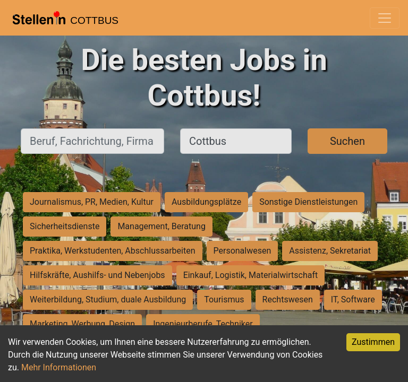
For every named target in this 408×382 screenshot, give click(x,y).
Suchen (347, 141)
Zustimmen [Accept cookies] (373, 342)
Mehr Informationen (58, 367)
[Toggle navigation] (385, 18)
